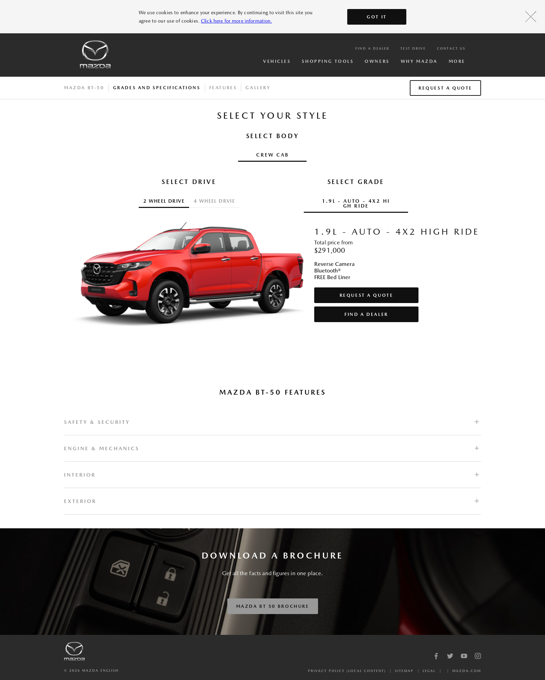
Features (223, 87)
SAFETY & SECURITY (97, 422)
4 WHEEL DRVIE (214, 201)
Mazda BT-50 (84, 87)
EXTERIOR (80, 501)
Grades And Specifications (157, 87)
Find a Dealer (372, 48)
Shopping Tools (327, 61)
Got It (377, 16)
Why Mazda (419, 61)
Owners (377, 61)
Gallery (257, 87)
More (457, 61)
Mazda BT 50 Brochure (272, 606)
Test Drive (413, 48)
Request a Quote (445, 88)
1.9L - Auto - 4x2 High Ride (356, 203)
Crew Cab (272, 155)
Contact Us (451, 48)
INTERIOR (80, 475)
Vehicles (277, 61)
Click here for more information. (236, 21)
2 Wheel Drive (164, 201)
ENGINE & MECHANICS (101, 448)
